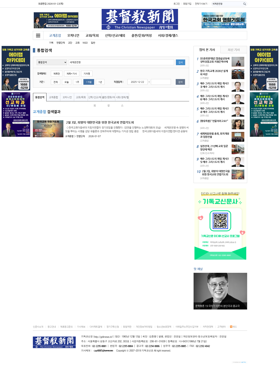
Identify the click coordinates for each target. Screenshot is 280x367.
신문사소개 (38, 327)
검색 (180, 62)
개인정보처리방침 (144, 327)
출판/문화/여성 (141, 35)
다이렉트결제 (96, 327)
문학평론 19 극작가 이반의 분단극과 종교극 (217, 305)
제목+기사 (72, 73)
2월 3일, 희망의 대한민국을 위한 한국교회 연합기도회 (100, 122)
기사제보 (81, 327)
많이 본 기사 (207, 49)
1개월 (89, 82)
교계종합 (55, 35)
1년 (100, 82)
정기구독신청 (112, 327)
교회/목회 (92, 35)
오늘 (66, 82)
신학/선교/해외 (115, 35)
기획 (51, 42)
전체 (55, 82)
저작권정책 (208, 327)
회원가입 (187, 3)
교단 (70, 42)
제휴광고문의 (66, 327)
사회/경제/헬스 (168, 35)
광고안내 (52, 327)
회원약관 (127, 327)
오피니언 (73, 35)
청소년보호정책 (164, 327)
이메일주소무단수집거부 (187, 327)
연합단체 (60, 42)
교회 (77, 42)
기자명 (87, 73)
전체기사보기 (201, 3)
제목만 (56, 73)
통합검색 (39, 97)
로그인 (177, 3)
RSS (233, 327)
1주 (77, 82)
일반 (93, 42)
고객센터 (221, 327)
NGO (85, 42)
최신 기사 (234, 49)
